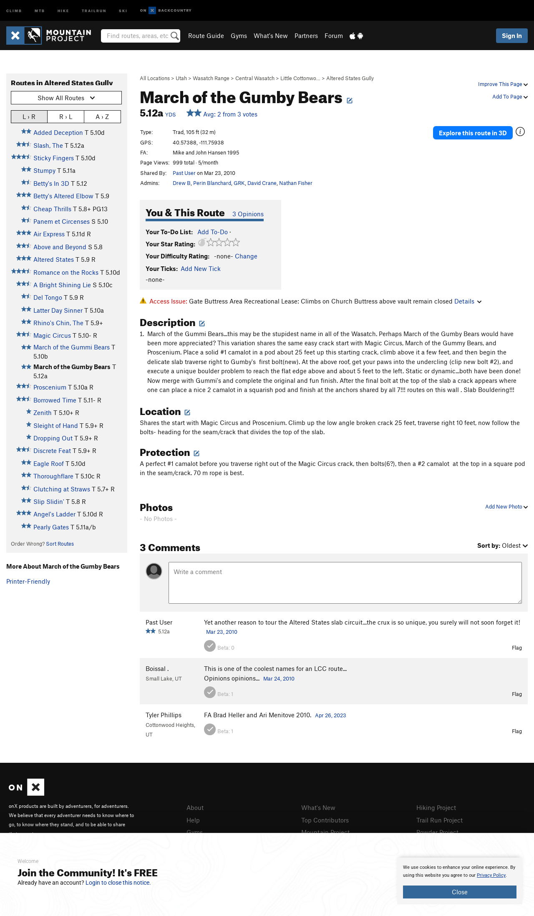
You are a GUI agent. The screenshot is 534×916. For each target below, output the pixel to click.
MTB (40, 10)
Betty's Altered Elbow (63, 196)
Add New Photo (506, 506)
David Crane (262, 183)
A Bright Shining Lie (62, 284)
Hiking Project (436, 807)
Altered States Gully (350, 78)
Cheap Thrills (52, 209)
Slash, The (48, 145)
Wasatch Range (211, 78)
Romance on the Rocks (65, 272)
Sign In (512, 35)
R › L (65, 116)
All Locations (155, 78)
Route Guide (206, 35)
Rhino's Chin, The (58, 322)
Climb (14, 10)
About (195, 807)
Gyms (239, 35)
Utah (181, 78)
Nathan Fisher (295, 183)
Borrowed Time (54, 400)
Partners (306, 35)
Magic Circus (52, 335)
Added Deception (58, 132)
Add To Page (510, 96)
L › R (29, 116)
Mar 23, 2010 (221, 631)
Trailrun (94, 10)
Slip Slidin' (48, 501)
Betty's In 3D (51, 183)
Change (246, 256)
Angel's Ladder (54, 514)
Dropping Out (53, 438)
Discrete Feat (52, 450)
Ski (123, 10)
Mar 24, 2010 (279, 678)
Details (467, 301)
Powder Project (437, 832)
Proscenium (49, 387)
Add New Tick (201, 268)
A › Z (102, 116)
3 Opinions (248, 214)
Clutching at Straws (61, 489)
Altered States (53, 259)
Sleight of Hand (55, 425)
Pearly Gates (51, 527)
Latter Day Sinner (58, 310)
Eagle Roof (48, 463)
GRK (239, 183)
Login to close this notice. (118, 882)
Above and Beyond (59, 247)
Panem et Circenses (61, 221)
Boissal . (157, 668)
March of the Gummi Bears (71, 347)
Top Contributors (325, 820)
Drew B (182, 183)
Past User (184, 173)
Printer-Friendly (28, 581)
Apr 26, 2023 (330, 715)
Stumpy (44, 170)
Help (193, 820)
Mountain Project (325, 832)
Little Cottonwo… (300, 78)
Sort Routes (60, 543)
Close (460, 892)
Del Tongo (47, 297)
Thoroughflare (53, 476)
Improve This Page (503, 84)
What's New (271, 35)
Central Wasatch (255, 78)
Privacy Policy (491, 875)
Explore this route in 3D (473, 133)
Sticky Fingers (53, 158)
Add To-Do (212, 231)
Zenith (42, 412)
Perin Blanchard (212, 183)
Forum (334, 35)
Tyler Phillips (163, 715)
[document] (459, 880)
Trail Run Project (439, 820)
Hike (63, 10)
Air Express (49, 234)
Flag (517, 647)
